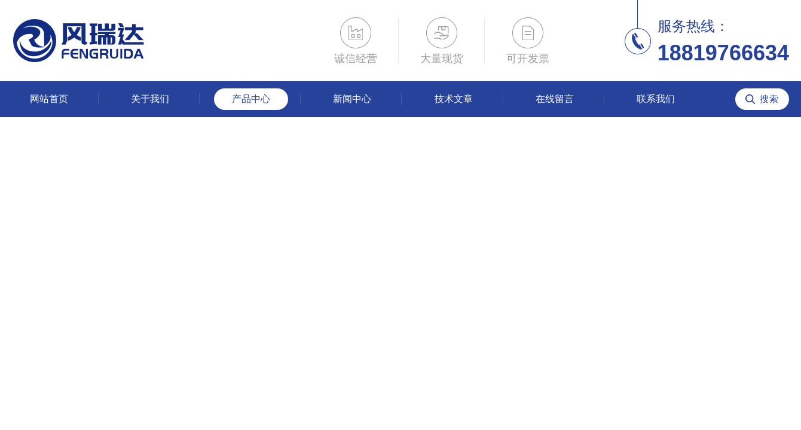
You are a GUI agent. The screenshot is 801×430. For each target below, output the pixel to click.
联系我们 (656, 99)
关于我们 (150, 99)
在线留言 (555, 99)
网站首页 (49, 99)
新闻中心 (352, 99)
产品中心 (251, 99)
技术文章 (454, 99)
